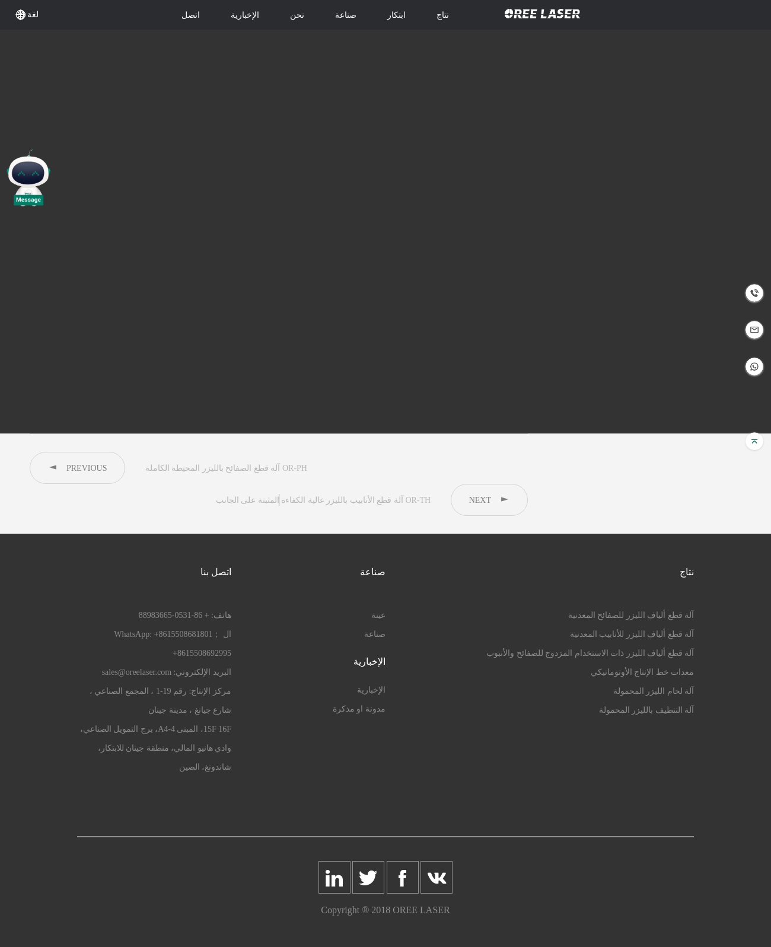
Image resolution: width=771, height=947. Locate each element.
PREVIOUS (77, 467)
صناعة (345, 15)
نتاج (443, 15)
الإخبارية (245, 15)
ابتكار (396, 15)
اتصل (190, 15)
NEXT (489, 499)
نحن (297, 15)
